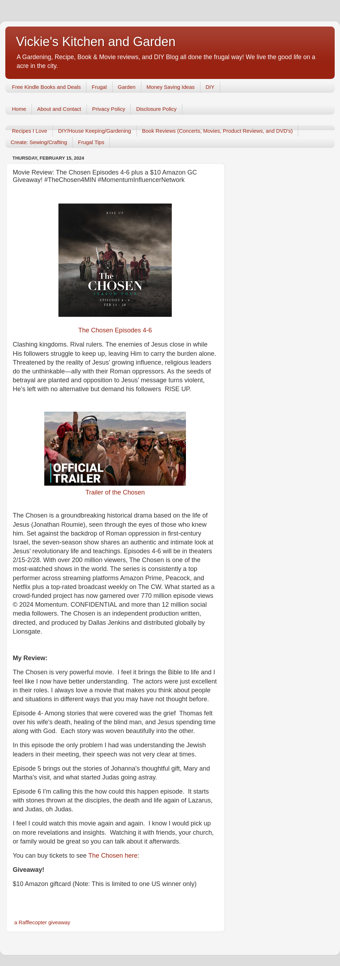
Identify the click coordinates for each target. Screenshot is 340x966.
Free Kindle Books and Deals (46, 87)
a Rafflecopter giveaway (42, 922)
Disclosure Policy (156, 109)
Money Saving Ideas (171, 87)
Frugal (99, 87)
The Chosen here (112, 855)
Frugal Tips (91, 142)
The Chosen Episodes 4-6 (115, 330)
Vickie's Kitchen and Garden (95, 41)
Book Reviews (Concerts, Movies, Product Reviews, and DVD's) (217, 131)
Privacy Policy (108, 109)
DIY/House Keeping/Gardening (94, 131)
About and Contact (59, 109)
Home (19, 109)
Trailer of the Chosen (114, 492)
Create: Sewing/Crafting (39, 142)
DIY (210, 87)
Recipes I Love (29, 131)
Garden (127, 87)
